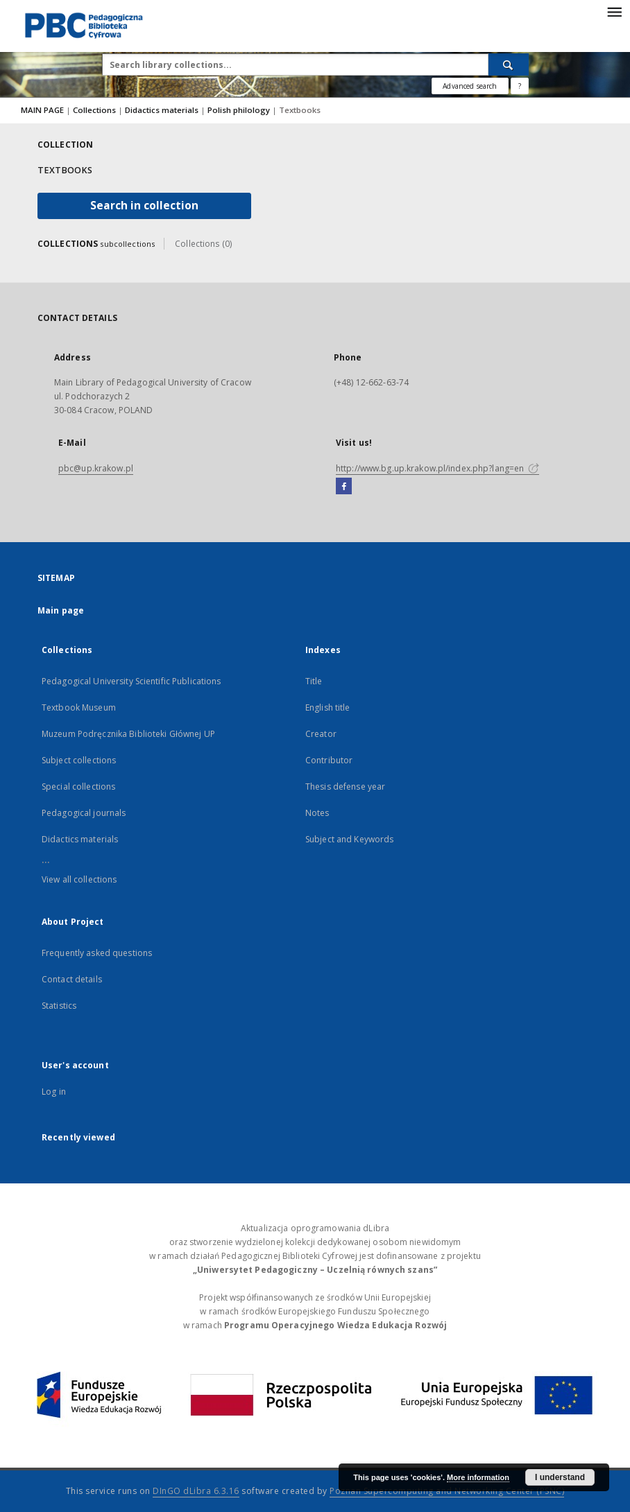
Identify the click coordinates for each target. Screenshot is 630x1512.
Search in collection (144, 205)
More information (478, 1477)
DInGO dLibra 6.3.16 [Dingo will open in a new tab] (196, 1491)
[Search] (508, 64)
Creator (321, 734)
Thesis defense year (345, 786)
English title (327, 707)
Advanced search (470, 86)
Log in (54, 1091)
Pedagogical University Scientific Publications (131, 681)
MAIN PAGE (42, 110)
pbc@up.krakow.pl (95, 468)
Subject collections (79, 760)
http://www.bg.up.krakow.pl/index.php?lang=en (437, 468)
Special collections (78, 786)
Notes (317, 813)
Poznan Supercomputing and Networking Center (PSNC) (447, 1491)
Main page (60, 610)
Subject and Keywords (349, 839)
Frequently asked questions (97, 953)
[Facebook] (344, 486)
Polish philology (239, 110)
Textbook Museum (79, 707)
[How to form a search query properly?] (520, 86)
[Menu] (614, 11)
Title (314, 681)
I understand (560, 1477)
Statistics (59, 1005)
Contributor (328, 760)
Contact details (72, 979)
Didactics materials (163, 110)
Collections (95, 110)
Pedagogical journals (84, 813)
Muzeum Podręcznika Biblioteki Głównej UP (128, 734)
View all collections (79, 879)
